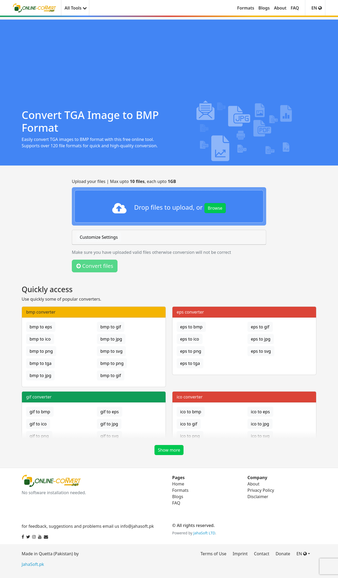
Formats (245, 8)
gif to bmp (40, 412)
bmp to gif (110, 327)
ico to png (190, 436)
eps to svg (261, 351)
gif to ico (38, 424)
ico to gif (188, 424)
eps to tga (190, 363)
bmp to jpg (111, 339)
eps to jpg (260, 339)
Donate (283, 554)
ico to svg (260, 436)
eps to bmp (191, 327)
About (280, 8)
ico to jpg (260, 424)
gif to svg (109, 436)
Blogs (264, 8)
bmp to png (41, 351)
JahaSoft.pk (33, 564)
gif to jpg (109, 424)
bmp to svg (111, 351)
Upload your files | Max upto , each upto (124, 181)
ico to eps (260, 412)
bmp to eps (41, 327)
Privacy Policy (260, 490)
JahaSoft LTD (204, 532)
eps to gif (260, 327)
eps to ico (189, 339)
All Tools (75, 8)
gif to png (39, 436)
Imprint (240, 554)
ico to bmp (190, 412)
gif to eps (109, 412)
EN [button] (316, 8)
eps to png (190, 351)
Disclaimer (257, 496)
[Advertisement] (169, 57)
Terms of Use (213, 554)
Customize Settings (99, 237)
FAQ (295, 8)
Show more (169, 450)
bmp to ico (40, 339)
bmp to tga (40, 363)
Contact (261, 554)
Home (178, 484)
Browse (215, 208)
